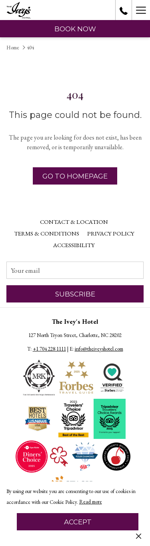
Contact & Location (74, 221)
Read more (91, 502)
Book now (75, 29)
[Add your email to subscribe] (75, 270)
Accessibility (74, 245)
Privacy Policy (110, 233)
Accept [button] (78, 522)
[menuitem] (74, 222)
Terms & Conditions (46, 233)
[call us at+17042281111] (124, 9)
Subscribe (75, 294)
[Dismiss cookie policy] (139, 535)
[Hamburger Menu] (141, 10)
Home (12, 47)
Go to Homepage (75, 176)
